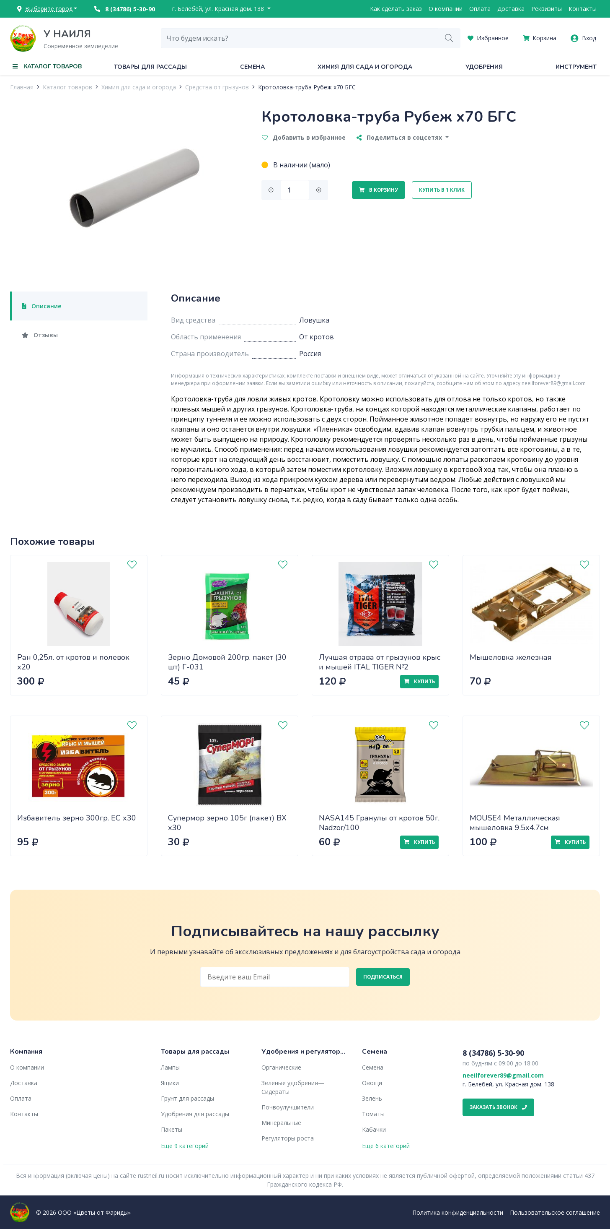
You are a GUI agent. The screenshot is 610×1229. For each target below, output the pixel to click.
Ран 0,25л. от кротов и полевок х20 (73, 662)
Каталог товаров (67, 87)
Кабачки (374, 1129)
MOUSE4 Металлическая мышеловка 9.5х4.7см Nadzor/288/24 (515, 827)
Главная (22, 87)
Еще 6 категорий (386, 1146)
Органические (281, 1067)
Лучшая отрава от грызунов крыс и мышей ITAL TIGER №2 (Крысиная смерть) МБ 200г (379, 666)
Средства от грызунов (217, 87)
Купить (419, 681)
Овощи (372, 1083)
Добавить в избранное (304, 137)
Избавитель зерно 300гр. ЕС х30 (76, 818)
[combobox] (299, 38)
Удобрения (484, 67)
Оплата (480, 9)
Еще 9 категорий (185, 1146)
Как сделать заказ (396, 9)
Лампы (170, 1067)
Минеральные (281, 1123)
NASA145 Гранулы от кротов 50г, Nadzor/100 (379, 823)
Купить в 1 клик (442, 190)
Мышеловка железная (511, 657)
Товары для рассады (150, 67)
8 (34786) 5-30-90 (124, 9)
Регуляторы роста (287, 1138)
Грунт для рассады (187, 1098)
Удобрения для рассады (195, 1114)
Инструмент (576, 67)
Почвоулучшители (287, 1107)
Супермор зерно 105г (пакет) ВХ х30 (227, 823)
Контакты (583, 9)
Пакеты (171, 1129)
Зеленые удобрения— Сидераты (292, 1087)
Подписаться (383, 977)
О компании (446, 9)
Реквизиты (546, 9)
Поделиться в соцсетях (400, 137)
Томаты (373, 1114)
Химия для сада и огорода (365, 67)
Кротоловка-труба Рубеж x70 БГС (307, 87)
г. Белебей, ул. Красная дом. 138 (219, 9)
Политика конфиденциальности (457, 1212)
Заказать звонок (498, 1107)
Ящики (170, 1083)
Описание (41, 306)
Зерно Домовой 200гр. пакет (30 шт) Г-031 (227, 662)
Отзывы (40, 335)
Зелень (372, 1098)
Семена (252, 67)
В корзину (378, 190)
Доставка (511, 9)
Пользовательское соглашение (555, 1212)
